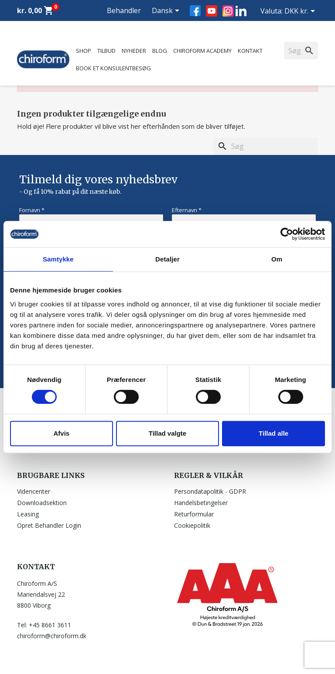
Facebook (195, 10)
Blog (159, 51)
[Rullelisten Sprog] (167, 11)
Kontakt (250, 51)
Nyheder (134, 51)
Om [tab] (276, 259)
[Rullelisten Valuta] (301, 12)
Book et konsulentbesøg (113, 68)
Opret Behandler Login (49, 525)
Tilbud (106, 51)
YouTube (211, 11)
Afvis (61, 433)
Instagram (228, 11)
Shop (83, 51)
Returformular (194, 514)
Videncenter (33, 491)
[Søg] (266, 146)
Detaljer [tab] (167, 259)
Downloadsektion (42, 503)
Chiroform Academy (202, 51)
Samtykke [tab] (58, 259)
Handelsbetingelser (201, 503)
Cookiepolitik (192, 525)
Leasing (28, 514)
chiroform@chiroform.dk (51, 636)
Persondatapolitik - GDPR (210, 491)
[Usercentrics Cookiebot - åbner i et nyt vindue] (287, 234)
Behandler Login (124, 21)
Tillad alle (273, 433)
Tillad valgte (167, 433)
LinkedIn (241, 10)
